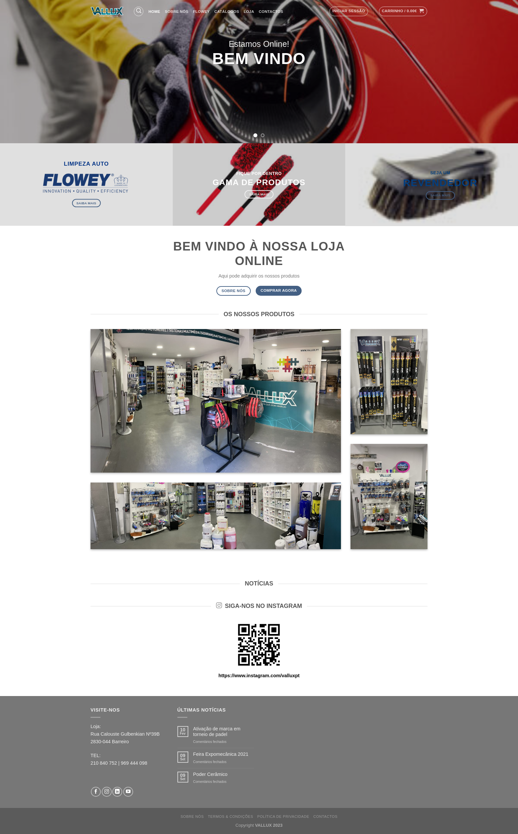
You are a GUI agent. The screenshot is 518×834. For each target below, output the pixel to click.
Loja (249, 12)
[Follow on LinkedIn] (117, 792)
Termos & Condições (230, 816)
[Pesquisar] (138, 11)
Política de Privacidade (283, 816)
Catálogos (226, 12)
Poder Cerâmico (210, 774)
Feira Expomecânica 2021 (220, 754)
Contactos (271, 12)
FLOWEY (201, 12)
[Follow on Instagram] (107, 792)
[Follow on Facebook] (96, 792)
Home (154, 12)
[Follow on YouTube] (128, 792)
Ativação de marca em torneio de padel (216, 731)
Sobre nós (176, 12)
